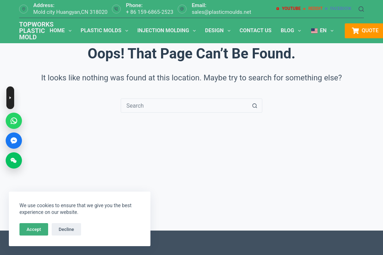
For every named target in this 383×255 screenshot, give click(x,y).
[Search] (361, 9)
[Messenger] (14, 140)
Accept (34, 229)
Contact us (255, 30)
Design (219, 31)
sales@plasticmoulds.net (221, 12)
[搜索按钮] (255, 105)
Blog (292, 31)
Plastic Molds (106, 31)
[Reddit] (313, 8)
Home (62, 31)
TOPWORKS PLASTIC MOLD (36, 31)
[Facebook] (338, 8)
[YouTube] (288, 8)
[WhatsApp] (14, 121)
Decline (66, 229)
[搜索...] (184, 105)
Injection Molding (168, 31)
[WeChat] (14, 160)
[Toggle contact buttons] (10, 97)
